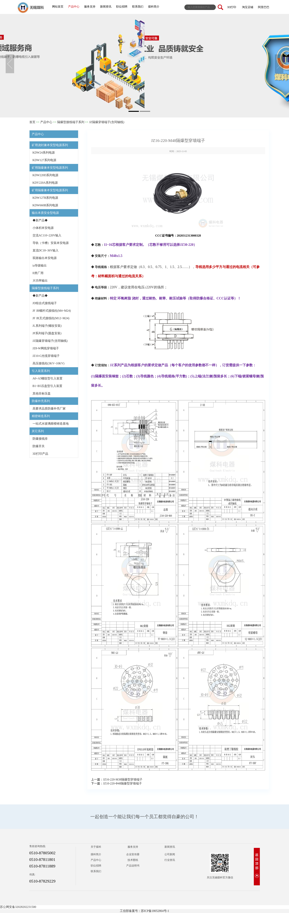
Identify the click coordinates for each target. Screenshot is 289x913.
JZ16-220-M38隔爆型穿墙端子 (122, 779)
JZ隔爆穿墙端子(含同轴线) (106, 122)
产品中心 (46, 122)
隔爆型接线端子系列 (70, 122)
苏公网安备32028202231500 (18, 906)
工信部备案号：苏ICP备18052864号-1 (144, 910)
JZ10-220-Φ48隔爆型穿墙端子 (122, 783)
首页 (32, 122)
